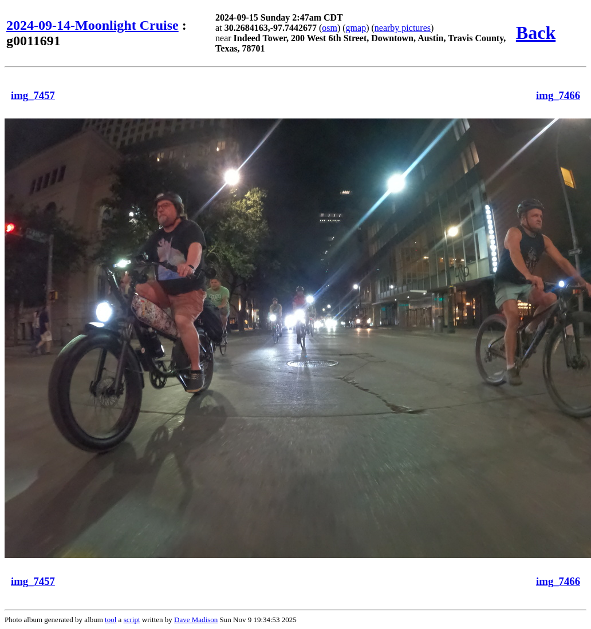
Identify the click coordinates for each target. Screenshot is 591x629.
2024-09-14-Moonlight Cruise (92, 25)
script (132, 619)
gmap (356, 28)
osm (329, 28)
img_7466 (558, 95)
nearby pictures (403, 28)
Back (535, 32)
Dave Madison (196, 619)
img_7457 (33, 95)
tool (110, 619)
